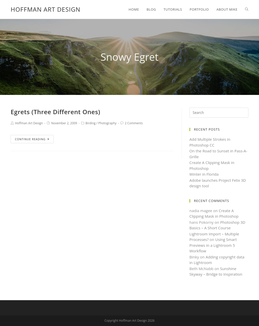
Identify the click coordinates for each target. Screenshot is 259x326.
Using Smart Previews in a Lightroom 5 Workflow (213, 245)
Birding (90, 123)
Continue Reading (32, 139)
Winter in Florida (204, 174)
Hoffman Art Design (45, 9)
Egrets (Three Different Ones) (55, 112)
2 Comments (134, 123)
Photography (107, 123)
